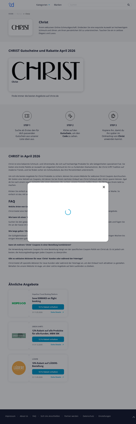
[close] (104, 187)
